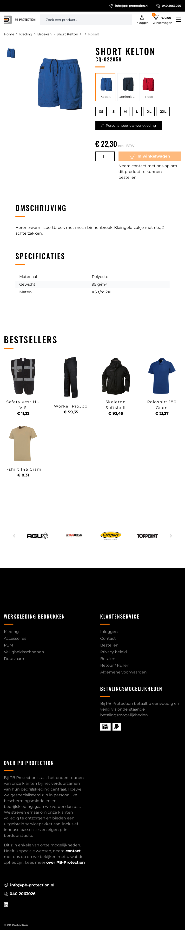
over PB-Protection (65, 862)
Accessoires (15, 638)
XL (149, 111)
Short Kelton (69, 34)
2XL (163, 111)
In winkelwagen (150, 156)
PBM (8, 645)
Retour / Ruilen (114, 665)
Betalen (107, 658)
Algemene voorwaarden (123, 672)
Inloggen (109, 631)
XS (101, 111)
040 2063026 (168, 6)
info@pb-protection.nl (128, 6)
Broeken (46, 34)
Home (10, 34)
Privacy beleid (113, 652)
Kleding (27, 34)
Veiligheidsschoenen (24, 652)
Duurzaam (14, 658)
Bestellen (109, 645)
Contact (108, 638)
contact (73, 851)
